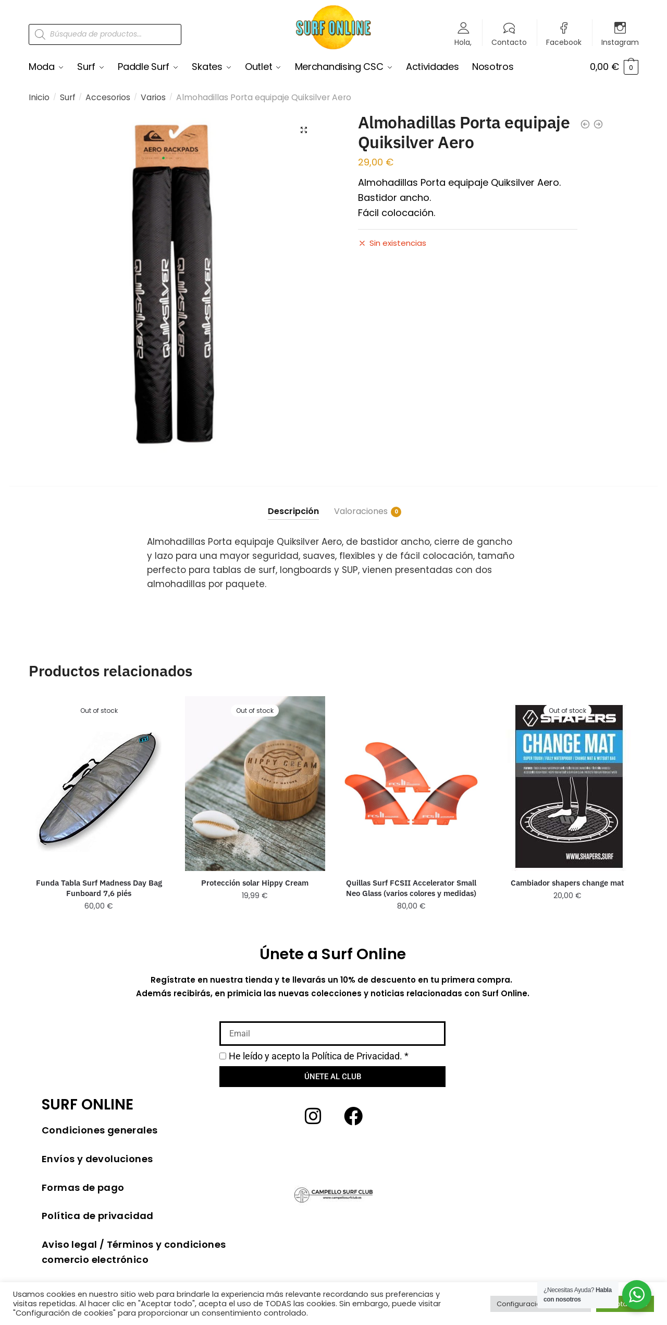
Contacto (509, 41)
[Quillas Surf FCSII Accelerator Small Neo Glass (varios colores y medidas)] (411, 783)
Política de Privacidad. (357, 1056)
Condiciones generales (99, 1130)
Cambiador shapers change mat (567, 883)
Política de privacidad (98, 1215)
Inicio (39, 97)
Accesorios (107, 97)
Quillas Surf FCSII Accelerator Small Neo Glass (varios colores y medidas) (411, 888)
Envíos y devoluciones (97, 1158)
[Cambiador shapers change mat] (567, 783)
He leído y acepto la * (319, 1056)
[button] (303, 130)
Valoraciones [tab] (361, 511)
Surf (68, 97)
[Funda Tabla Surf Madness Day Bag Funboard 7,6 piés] (99, 783)
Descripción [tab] (293, 511)
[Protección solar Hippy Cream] (255, 783)
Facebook (564, 41)
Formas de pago (83, 1187)
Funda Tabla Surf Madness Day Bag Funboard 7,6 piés (99, 888)
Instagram (620, 41)
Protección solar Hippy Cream (254, 883)
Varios (153, 97)
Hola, (463, 41)
